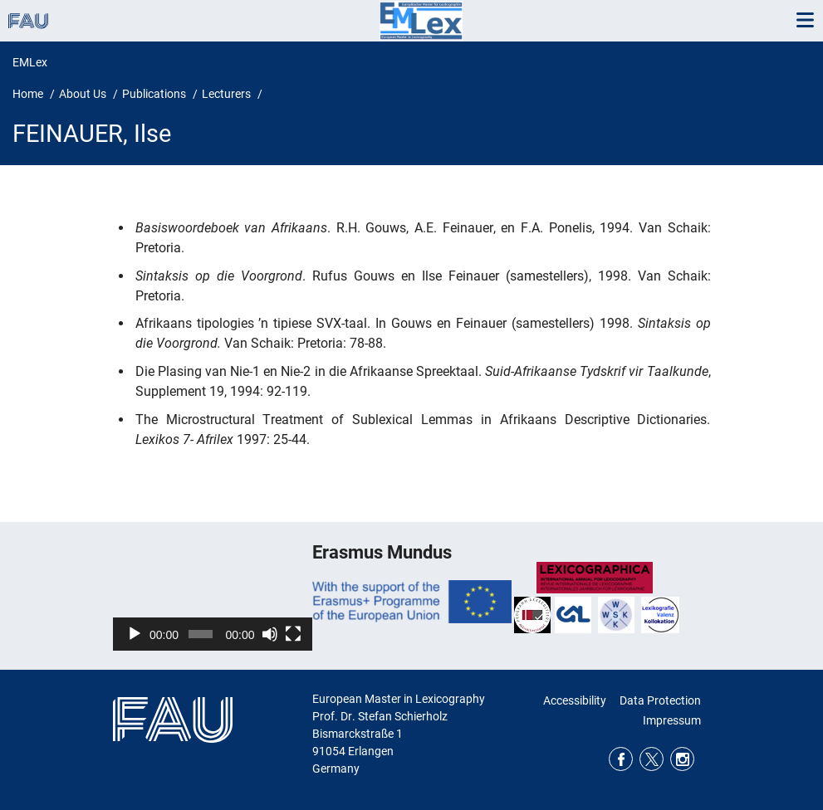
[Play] (134, 634)
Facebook (621, 759)
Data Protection (660, 700)
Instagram (682, 759)
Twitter (651, 759)
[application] (212, 595)
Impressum (672, 720)
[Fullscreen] (293, 634)
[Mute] (270, 634)
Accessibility (574, 700)
